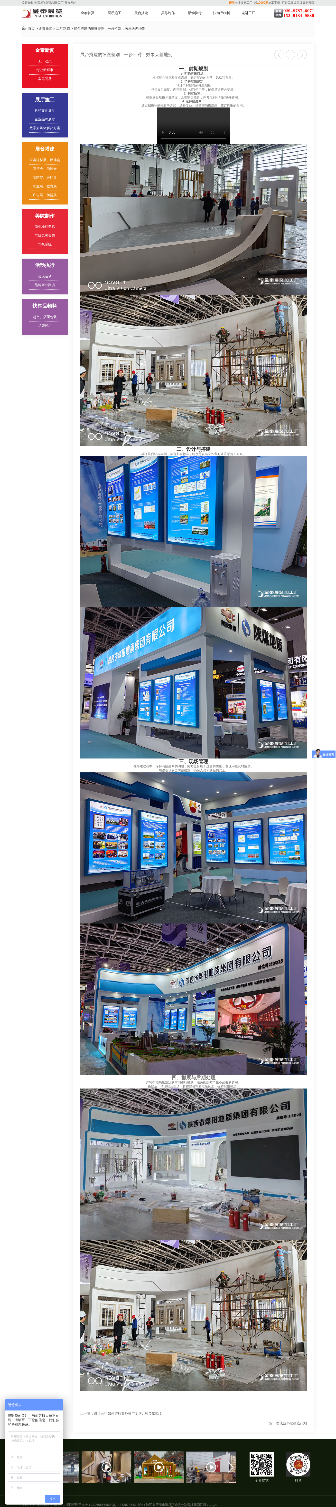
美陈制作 (168, 13)
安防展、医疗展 (45, 177)
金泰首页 (87, 13)
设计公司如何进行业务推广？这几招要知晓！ (121, 1413)
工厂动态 (63, 28)
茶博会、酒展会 (45, 169)
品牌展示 (45, 326)
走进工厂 (248, 13)
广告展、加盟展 (45, 195)
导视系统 (45, 244)
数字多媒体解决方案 (44, 128)
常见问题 (45, 79)
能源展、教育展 (45, 186)
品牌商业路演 (45, 285)
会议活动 (45, 276)
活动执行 (195, 13)
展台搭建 (141, 13)
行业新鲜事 (44, 70)
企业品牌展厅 (45, 119)
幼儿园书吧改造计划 (284, 1423)
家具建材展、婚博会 (44, 160)
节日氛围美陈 (45, 235)
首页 (31, 28)
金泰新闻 (45, 28)
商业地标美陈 (45, 227)
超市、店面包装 (45, 317)
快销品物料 (221, 13)
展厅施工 (114, 13)
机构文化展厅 (45, 110)
